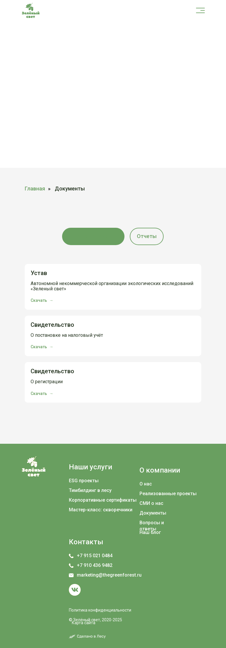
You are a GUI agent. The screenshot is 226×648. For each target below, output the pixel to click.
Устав (39, 273)
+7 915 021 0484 (94, 555)
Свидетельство (52, 324)
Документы (152, 513)
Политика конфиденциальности (100, 610)
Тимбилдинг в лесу (90, 490)
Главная (35, 188)
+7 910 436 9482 (94, 565)
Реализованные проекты (168, 493)
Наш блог (150, 532)
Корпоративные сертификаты (103, 500)
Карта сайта (83, 622)
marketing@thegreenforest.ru (109, 575)
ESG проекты (84, 480)
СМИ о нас (151, 503)
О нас (145, 484)
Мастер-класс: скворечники (100, 510)
